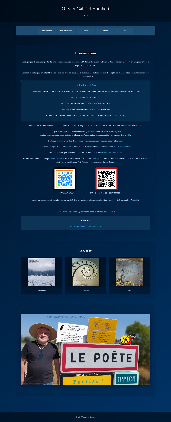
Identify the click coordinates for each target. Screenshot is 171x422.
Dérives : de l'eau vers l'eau (111, 153)
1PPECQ (95, 158)
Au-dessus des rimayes (122, 147)
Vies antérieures (66, 31)
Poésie (85, 31)
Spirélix (105, 31)
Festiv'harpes (57, 158)
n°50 (128, 135)
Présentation (47, 31)
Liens (124, 31)
